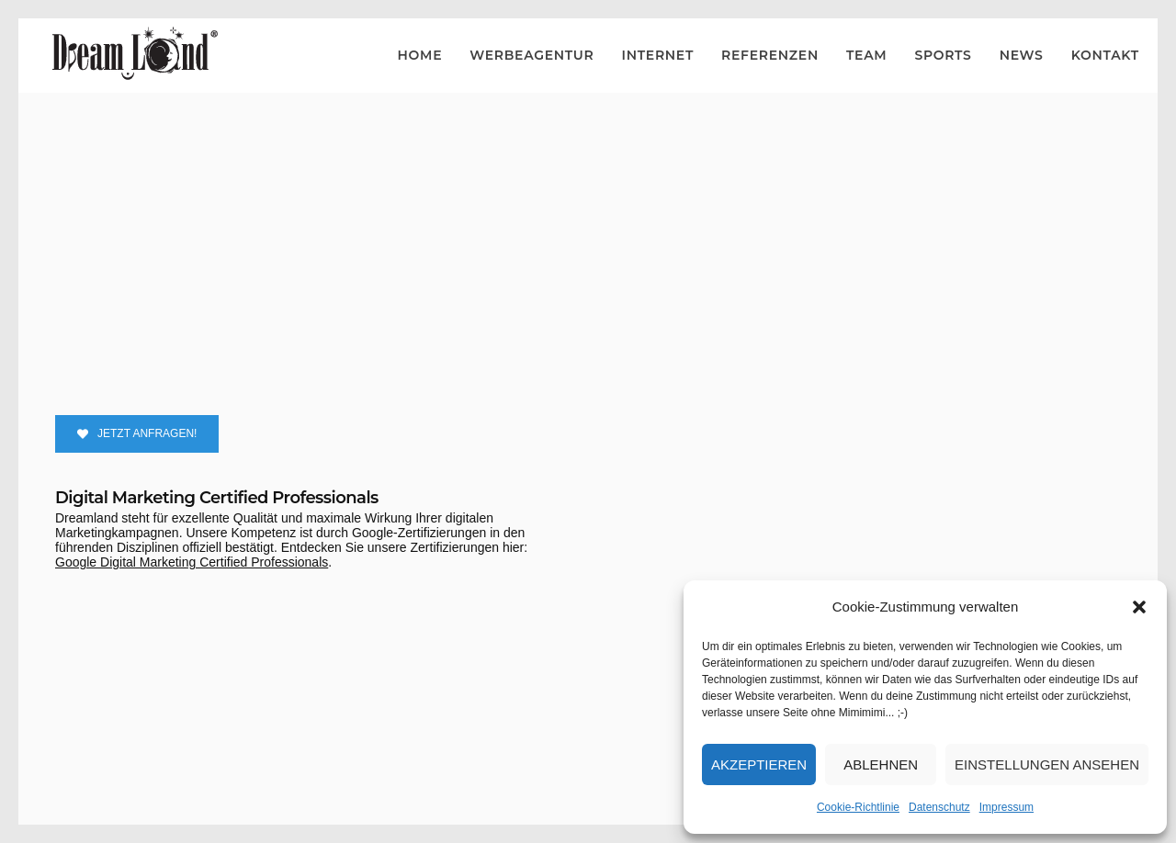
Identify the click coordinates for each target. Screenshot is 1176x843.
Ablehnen (880, 764)
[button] (1139, 607)
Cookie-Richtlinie (858, 807)
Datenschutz (939, 807)
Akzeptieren (759, 764)
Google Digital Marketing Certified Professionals (191, 562)
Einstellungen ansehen (1047, 764)
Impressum (1006, 807)
